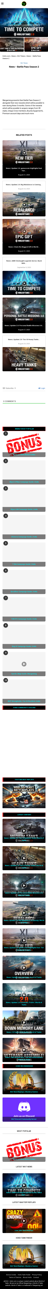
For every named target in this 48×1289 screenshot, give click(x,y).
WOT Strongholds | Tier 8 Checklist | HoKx (24, 701)
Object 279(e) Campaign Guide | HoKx (24, 482)
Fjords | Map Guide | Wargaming (24, 674)
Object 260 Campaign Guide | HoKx (24, 509)
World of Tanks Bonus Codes (24, 455)
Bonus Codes (11, 1275)
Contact (36, 1277)
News (14, 56)
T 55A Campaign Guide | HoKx (24, 564)
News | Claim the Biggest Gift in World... (24, 247)
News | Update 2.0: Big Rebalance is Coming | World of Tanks (24, 921)
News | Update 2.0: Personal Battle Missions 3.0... (24, 325)
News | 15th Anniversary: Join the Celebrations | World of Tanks (24, 1058)
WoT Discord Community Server (24, 1119)
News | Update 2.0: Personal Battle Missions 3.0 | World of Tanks (24, 894)
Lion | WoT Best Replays (24, 1230)
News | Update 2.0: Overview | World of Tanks (24, 977)
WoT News (21, 56)
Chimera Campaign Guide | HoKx (24, 537)
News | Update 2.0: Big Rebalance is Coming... (24, 185)
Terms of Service (15, 1277)
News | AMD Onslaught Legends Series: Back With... (24, 1194)
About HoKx (27, 1277)
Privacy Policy (37, 1275)
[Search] (45, 4)
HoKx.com (6, 56)
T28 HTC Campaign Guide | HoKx (24, 619)
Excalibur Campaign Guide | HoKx (24, 592)
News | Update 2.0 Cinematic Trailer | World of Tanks (24, 1004)
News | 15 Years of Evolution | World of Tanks (24, 1032)
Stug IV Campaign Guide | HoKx (24, 646)
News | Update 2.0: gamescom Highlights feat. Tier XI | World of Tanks (24, 949)
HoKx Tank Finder (24, 1275)
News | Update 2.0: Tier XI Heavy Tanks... (24, 339)
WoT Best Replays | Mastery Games (24, 1092)
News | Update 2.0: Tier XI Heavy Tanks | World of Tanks (24, 867)
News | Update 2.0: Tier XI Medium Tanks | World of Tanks (24, 839)
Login (41, 388)
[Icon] (24, 830)
